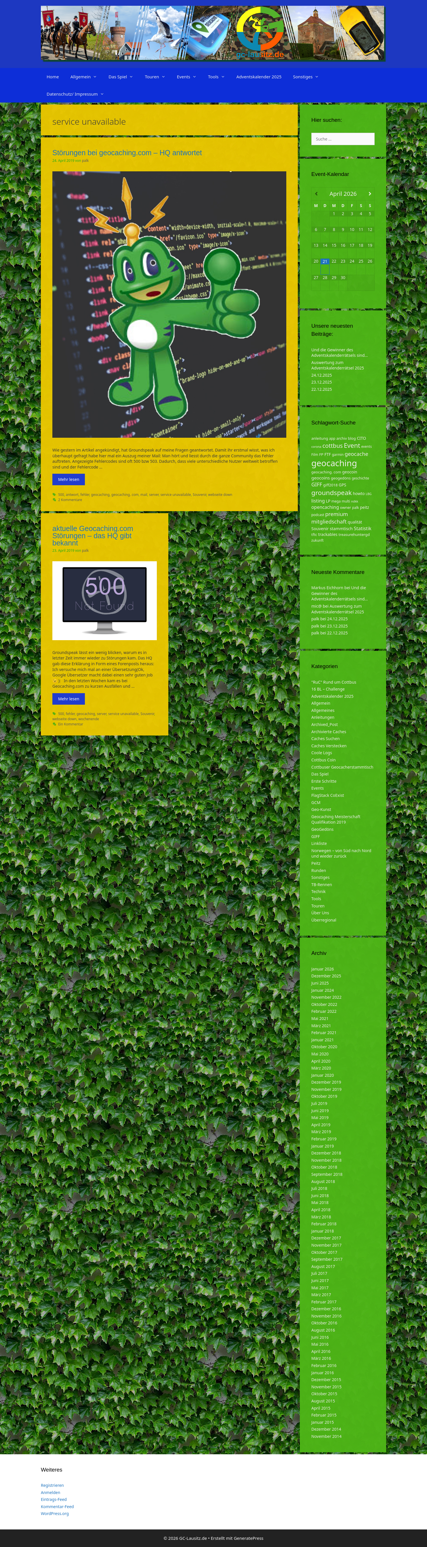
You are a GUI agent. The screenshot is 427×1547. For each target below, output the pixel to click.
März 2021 (321, 1025)
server (154, 494)
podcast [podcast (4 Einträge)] (317, 514)
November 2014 (326, 1436)
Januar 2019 (322, 1146)
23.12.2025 (321, 382)
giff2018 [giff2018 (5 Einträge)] (330, 485)
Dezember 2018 (326, 1153)
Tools (219, 76)
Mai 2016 (320, 1344)
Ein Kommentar (70, 724)
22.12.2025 (321, 389)
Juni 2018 (320, 1195)
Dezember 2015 (326, 1379)
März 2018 (321, 1217)
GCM (316, 802)
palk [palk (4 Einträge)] (355, 507)
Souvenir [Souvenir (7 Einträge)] (320, 528)
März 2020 (321, 1068)
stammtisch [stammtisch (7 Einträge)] (341, 528)
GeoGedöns (322, 829)
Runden (318, 870)
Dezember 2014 (326, 1429)
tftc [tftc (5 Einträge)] (314, 534)
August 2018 (323, 1181)
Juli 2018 (319, 1188)
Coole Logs (321, 752)
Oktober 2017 (324, 1252)
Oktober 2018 (324, 1167)
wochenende (88, 718)
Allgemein (86, 76)
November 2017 (326, 1245)
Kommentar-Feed (57, 1506)
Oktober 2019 (324, 1096)
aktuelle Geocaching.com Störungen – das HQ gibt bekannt (92, 535)
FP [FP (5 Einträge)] (321, 454)
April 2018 (320, 1209)
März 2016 (321, 1358)
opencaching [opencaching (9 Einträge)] (325, 507)
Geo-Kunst (321, 809)
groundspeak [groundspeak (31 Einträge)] (331, 492)
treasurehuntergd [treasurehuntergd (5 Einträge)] (354, 534)
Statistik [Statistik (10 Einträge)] (362, 528)
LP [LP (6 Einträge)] (328, 501)
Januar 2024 (322, 990)
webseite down (220, 494)
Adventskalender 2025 (259, 76)
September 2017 (326, 1259)
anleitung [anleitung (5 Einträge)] (319, 438)
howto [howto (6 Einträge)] (359, 493)
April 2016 (320, 1351)
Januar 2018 (322, 1231)
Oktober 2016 (324, 1323)
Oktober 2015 (324, 1393)
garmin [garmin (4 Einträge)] (338, 454)
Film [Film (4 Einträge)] (314, 454)
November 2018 (326, 1160)
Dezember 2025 (326, 976)
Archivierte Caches (328, 731)
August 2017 (323, 1266)
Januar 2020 (322, 1075)
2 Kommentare (70, 499)
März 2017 (321, 1294)
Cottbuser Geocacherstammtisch (342, 767)
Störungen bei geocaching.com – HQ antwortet (127, 153)
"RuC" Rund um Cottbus (333, 682)
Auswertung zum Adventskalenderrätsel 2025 (337, 365)
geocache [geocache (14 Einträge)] (356, 453)
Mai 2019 (320, 1117)
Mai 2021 (320, 1018)
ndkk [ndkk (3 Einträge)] (354, 501)
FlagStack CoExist (327, 795)
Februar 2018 (324, 1223)
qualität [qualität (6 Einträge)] (355, 522)
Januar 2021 (322, 1039)
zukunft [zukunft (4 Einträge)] (317, 540)
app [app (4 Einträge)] (332, 438)
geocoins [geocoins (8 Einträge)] (320, 478)
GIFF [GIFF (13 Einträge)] (316, 484)
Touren (158, 76)
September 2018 (326, 1174)
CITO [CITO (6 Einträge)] (361, 438)
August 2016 (323, 1330)
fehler (84, 494)
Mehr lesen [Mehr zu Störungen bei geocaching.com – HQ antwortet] (68, 479)
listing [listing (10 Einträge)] (318, 500)
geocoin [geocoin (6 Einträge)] (349, 472)
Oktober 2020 (324, 1046)
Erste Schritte (323, 781)
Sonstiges (309, 76)
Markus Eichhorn (327, 587)
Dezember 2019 (326, 1082)
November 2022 (326, 997)
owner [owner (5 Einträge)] (345, 507)
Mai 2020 (320, 1054)
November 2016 (326, 1316)
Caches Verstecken (329, 745)
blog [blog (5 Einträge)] (352, 438)
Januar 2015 (322, 1422)
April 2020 (320, 1061)
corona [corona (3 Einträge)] (316, 447)
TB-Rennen (321, 884)
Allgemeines (323, 710)
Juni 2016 (320, 1337)
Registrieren (52, 1485)
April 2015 (320, 1408)
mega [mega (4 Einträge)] (336, 501)
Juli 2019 (319, 1103)
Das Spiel (123, 76)
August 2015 (323, 1401)
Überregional (323, 920)
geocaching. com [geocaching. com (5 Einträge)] (326, 472)
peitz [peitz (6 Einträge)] (364, 507)
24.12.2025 (321, 375)
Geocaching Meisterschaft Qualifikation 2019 (335, 819)
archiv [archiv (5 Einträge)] (341, 438)
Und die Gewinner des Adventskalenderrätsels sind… (339, 352)
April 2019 (320, 1124)
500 (61, 494)
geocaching (100, 494)
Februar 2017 (324, 1302)
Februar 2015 (324, 1415)
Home (53, 76)
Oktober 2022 (324, 1004)
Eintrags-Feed (54, 1499)
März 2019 (321, 1131)
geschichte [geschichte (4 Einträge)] (360, 478)
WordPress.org (55, 1513)
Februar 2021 (324, 1032)
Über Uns (320, 912)
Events (189, 76)
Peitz (316, 863)
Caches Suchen (325, 738)
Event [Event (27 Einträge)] (352, 445)
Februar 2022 (324, 1011)
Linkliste (319, 843)
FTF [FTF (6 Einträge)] (328, 454)
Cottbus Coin (323, 760)
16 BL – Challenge (328, 689)
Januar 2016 (322, 1372)
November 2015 (326, 1386)
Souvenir (199, 494)
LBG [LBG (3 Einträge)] (368, 494)
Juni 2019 (320, 1110)
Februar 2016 (324, 1365)
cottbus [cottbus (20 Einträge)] (332, 445)
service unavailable (176, 494)
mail (143, 494)
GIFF (315, 836)
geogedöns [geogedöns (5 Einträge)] (341, 478)
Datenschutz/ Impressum (78, 94)
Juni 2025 (320, 983)
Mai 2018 (320, 1202)
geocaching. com (125, 494)
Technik (318, 891)
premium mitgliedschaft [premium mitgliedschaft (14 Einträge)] (329, 517)
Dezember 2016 (326, 1308)
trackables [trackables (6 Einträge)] (328, 534)
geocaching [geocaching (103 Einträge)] (334, 463)
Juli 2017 (319, 1273)
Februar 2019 (324, 1139)
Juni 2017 (320, 1280)
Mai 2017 (320, 1287)
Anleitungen (322, 717)
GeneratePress (248, 1538)
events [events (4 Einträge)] (366, 446)
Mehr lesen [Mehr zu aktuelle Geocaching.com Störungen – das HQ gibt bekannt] (68, 699)
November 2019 (326, 1089)
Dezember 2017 (326, 1238)
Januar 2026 (322, 969)
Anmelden (50, 1492)
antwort (72, 494)
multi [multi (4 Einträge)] (346, 501)
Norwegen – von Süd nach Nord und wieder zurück (341, 853)
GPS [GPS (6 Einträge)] (342, 485)
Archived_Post (324, 724)
